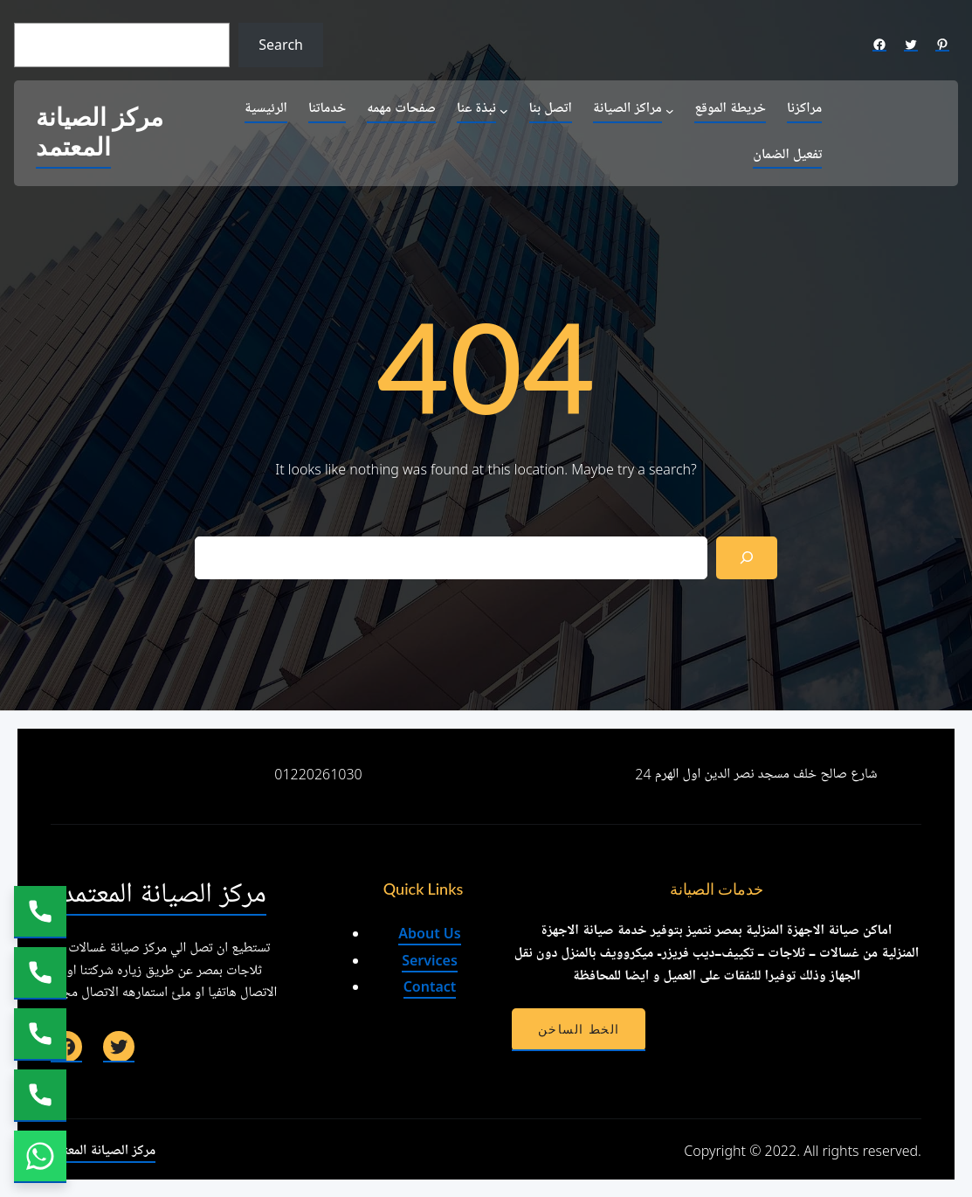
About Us (429, 933)
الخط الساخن (578, 1029)
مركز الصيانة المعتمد (99, 133)
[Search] (747, 557)
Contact (430, 986)
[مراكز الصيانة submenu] (669, 110)
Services (430, 960)
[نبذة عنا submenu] (504, 110)
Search (281, 44)
